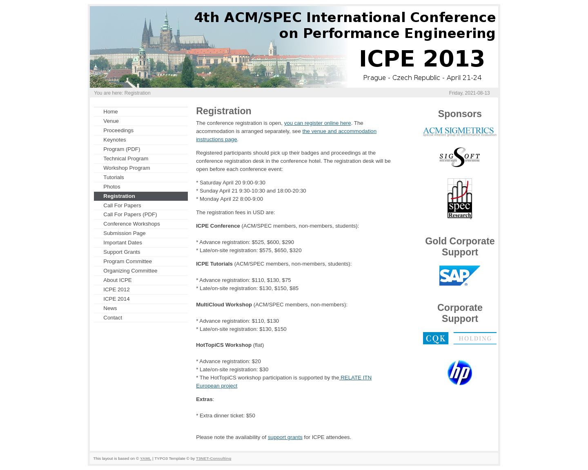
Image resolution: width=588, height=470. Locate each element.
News (110, 308)
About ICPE (117, 280)
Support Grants (121, 252)
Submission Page (124, 233)
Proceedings (118, 130)
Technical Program (125, 158)
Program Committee (127, 261)
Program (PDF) (121, 149)
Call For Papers (122, 205)
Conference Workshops (131, 224)
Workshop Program (126, 168)
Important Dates (122, 242)
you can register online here (317, 123)
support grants (285, 437)
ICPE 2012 (116, 289)
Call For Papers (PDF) (130, 214)
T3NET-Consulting (213, 458)
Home (110, 112)
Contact (112, 318)
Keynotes (114, 140)
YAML (145, 458)
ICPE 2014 (116, 299)
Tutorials (113, 177)
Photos (111, 187)
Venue (111, 121)
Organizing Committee (130, 271)
